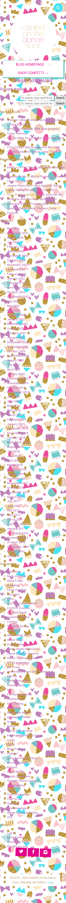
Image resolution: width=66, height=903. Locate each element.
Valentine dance (17, 808)
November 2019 (17, 383)
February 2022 (16, 315)
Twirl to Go (14, 799)
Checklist (13, 594)
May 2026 (13, 228)
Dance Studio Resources (23, 649)
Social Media (15, 771)
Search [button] (60, 97)
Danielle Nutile (16, 176)
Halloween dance (18, 712)
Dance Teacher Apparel (23, 653)
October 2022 (16, 292)
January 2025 (16, 251)
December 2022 (17, 283)
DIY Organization (18, 662)
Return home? (13, 89)
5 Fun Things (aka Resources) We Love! (33, 147)
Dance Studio (16, 644)
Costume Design (18, 626)
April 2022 (13, 310)
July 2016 (13, 556)
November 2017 (17, 483)
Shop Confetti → (33, 73)
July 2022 (13, 301)
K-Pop (11, 726)
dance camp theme (19, 635)
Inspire (11, 721)
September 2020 (18, 355)
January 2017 (16, 528)
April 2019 (13, 410)
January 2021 (16, 337)
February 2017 (16, 524)
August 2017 (15, 497)
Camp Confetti (16, 590)
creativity (13, 631)
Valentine (13, 803)
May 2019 (13, 406)
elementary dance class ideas (27, 671)
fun (9, 690)
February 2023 (16, 274)
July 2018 (13, 451)
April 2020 (13, 369)
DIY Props (13, 667)
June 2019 (14, 401)
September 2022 (18, 296)
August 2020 (15, 360)
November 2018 (17, 433)
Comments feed (18, 842)
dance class (15, 639)
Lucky (11, 740)
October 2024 (16, 260)
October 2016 (16, 542)
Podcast (12, 753)
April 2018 (13, 460)
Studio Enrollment (19, 776)
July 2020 (13, 365)
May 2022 (13, 306)
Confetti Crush (17, 612)
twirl (10, 790)
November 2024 (17, 255)
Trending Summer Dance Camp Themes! (34, 151)
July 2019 (13, 396)
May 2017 (13, 510)
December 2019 (17, 378)
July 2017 (13, 501)
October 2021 (16, 328)
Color (10, 599)
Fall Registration (18, 680)
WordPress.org (17, 846)
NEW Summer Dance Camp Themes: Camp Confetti (33, 208)
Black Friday (15, 580)
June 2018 (14, 456)
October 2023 (16, 269)
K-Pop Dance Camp (19, 731)
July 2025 (13, 242)
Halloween (14, 708)
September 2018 (18, 442)
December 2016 (17, 533)
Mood (11, 744)
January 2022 (16, 319)
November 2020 (17, 347)
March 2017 (15, 519)
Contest (12, 621)
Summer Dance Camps (22, 780)
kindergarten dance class (24, 735)
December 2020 (17, 342)
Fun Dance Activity (19, 694)
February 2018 (16, 469)
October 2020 (16, 351)
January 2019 (16, 424)
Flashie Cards (16, 685)
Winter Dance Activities (22, 812)
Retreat (12, 767)
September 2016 (18, 547)
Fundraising (15, 699)
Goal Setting (15, 703)
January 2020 (16, 374)
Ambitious (13, 571)
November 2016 (17, 537)
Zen (9, 817)
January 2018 (16, 474)
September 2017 (18, 492)
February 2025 (16, 246)
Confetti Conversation (22, 603)
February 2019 (16, 419)
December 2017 (17, 478)
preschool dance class (22, 758)
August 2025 (15, 237)
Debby (11, 167)
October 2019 (16, 387)
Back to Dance (16, 576)
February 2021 (16, 333)
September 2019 (18, 392)
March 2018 (15, 465)
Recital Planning (17, 762)
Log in (11, 833)
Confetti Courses (18, 608)
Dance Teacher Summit (22, 658)
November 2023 (17, 265)
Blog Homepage (30, 65)
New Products (16, 749)
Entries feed (15, 837)
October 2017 (16, 487)
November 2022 (17, 287)
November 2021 (17, 324)
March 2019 (15, 415)
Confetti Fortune (18, 617)
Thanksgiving (16, 785)
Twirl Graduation (18, 794)
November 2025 (17, 233)
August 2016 (15, 551)
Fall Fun (12, 676)
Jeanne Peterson (18, 185)
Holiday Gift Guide (19, 717)
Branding (13, 585)
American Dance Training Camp (28, 203)
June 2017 (14, 506)
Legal (50, 882)
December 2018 (17, 428)
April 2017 (13, 515)
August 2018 (15, 447)
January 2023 (16, 278)
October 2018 (16, 437)
